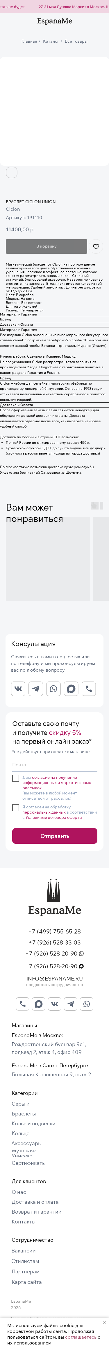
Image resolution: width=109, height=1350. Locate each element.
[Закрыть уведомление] (105, 1322)
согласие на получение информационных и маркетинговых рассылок (56, 782)
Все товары (76, 41)
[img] (54, 897)
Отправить (54, 835)
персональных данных (44, 812)
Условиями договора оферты (54, 817)
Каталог (51, 41)
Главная (29, 41)
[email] (54, 765)
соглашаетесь (81, 1337)
